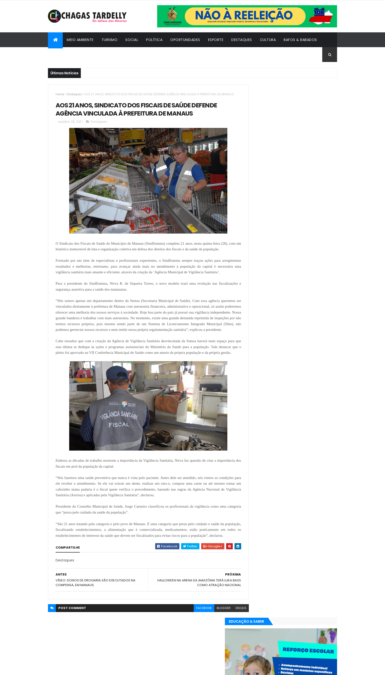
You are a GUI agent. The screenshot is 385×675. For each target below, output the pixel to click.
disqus (229, 642)
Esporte (216, 39)
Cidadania (61, 54)
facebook (193, 642)
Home (60, 94)
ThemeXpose (75, 668)
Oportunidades (185, 39)
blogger (212, 642)
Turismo (110, 39)
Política (154, 39)
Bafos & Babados (300, 39)
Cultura (268, 39)
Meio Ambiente (80, 39)
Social (131, 39)
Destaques (241, 39)
